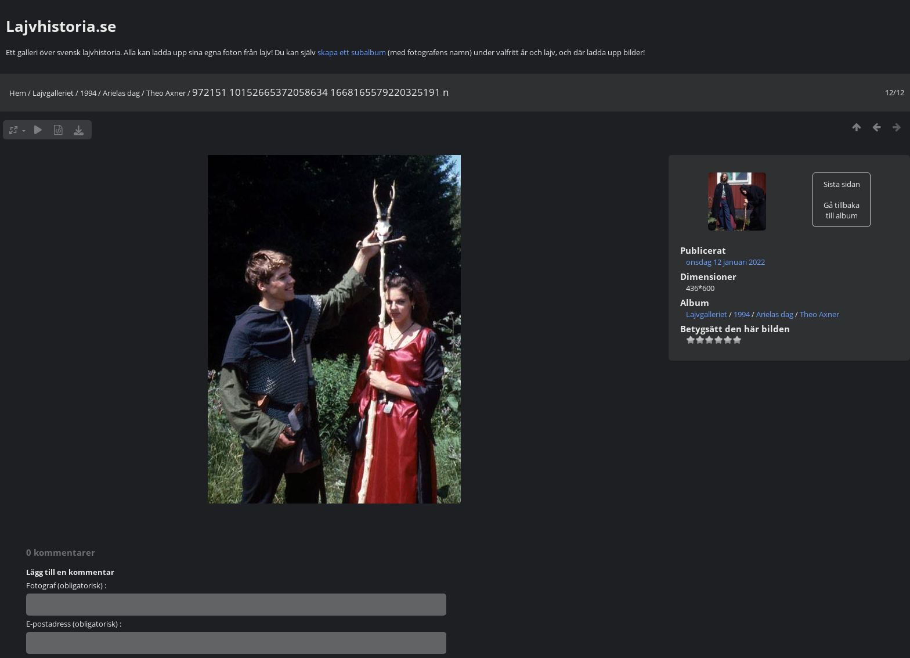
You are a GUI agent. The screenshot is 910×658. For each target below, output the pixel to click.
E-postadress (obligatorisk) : (73, 624)
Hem (17, 93)
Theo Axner (166, 93)
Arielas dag (121, 93)
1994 (88, 93)
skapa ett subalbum (351, 52)
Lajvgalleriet (53, 93)
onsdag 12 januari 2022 (725, 262)
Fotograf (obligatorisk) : (66, 585)
